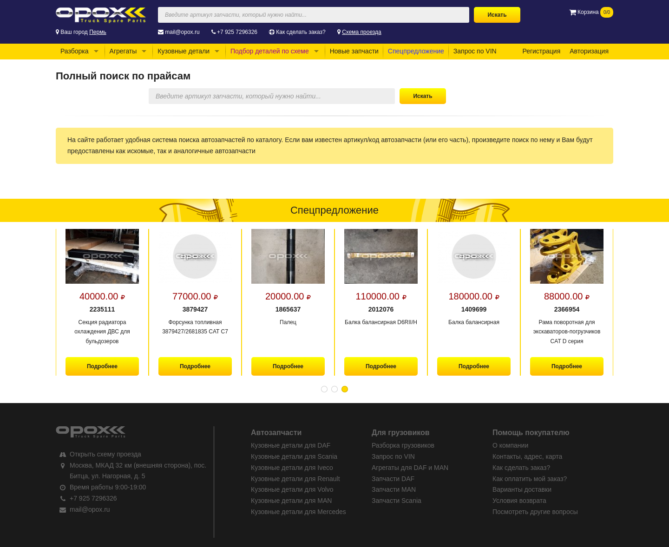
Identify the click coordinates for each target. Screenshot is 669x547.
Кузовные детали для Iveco (292, 467)
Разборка (74, 51)
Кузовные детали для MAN (291, 500)
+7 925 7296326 (237, 32)
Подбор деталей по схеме (269, 51)
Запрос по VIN (475, 51)
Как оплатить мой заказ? (529, 478)
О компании (510, 445)
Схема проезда (361, 32)
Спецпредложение (416, 51)
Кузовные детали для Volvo (292, 489)
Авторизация (589, 51)
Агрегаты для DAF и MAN (410, 467)
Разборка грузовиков (403, 445)
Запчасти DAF (393, 478)
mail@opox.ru (182, 32)
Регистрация (541, 51)
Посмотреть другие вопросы (535, 511)
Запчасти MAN (394, 489)
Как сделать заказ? (300, 32)
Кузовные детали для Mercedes (298, 511)
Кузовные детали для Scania (294, 456)
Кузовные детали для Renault (295, 478)
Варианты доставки (521, 489)
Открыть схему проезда (105, 454)
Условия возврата (519, 500)
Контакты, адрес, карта (527, 456)
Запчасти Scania (396, 500)
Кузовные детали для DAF (290, 445)
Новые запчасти (354, 51)
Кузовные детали (183, 51)
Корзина (591, 12)
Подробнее (102, 366)
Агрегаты (123, 51)
